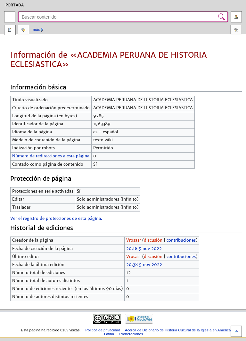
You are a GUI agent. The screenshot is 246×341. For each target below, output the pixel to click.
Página (9, 30)
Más (36, 29)
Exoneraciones (131, 334)
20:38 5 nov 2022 (144, 264)
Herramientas (236, 30)
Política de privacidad (102, 330)
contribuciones (181, 240)
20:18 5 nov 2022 (144, 248)
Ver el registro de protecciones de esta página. (56, 218)
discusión (153, 240)
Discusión (23, 30)
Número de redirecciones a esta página (50, 156)
